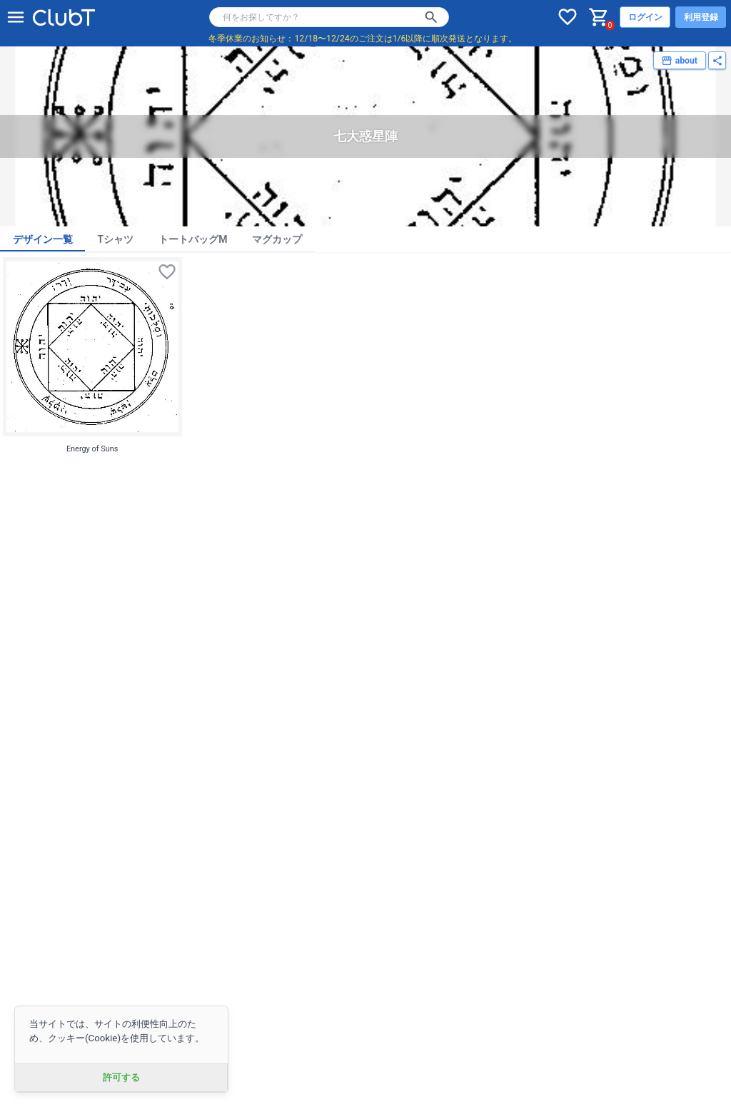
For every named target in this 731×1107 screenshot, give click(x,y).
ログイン (645, 17)
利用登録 (701, 17)
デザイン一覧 (43, 239)
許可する (121, 1077)
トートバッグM (192, 239)
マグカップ (277, 239)
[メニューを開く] (15, 17)
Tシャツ (116, 239)
